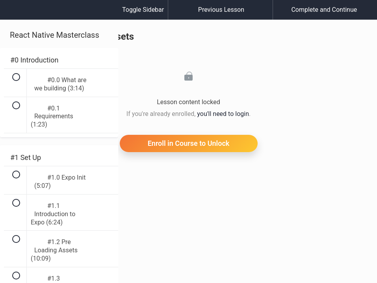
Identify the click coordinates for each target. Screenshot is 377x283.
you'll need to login (223, 114)
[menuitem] (59, 17)
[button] (14, 14)
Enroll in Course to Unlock (189, 143)
